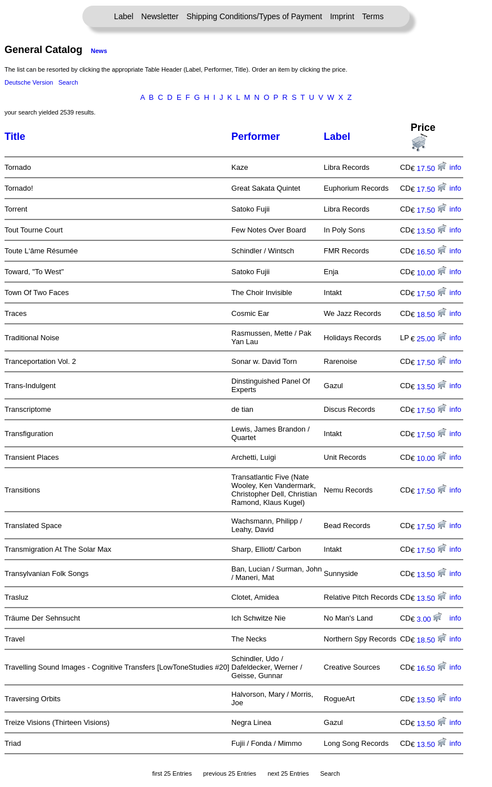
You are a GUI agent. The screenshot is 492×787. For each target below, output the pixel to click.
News (99, 50)
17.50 (431, 168)
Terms (373, 16)
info (456, 167)
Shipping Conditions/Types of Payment (254, 16)
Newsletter (159, 16)
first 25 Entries (172, 773)
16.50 (431, 252)
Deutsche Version (29, 82)
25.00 (431, 339)
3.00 (429, 619)
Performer (255, 136)
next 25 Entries (288, 773)
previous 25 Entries (229, 773)
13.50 (431, 231)
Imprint (342, 16)
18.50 (431, 314)
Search (68, 82)
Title (15, 136)
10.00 (431, 273)
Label (123, 16)
